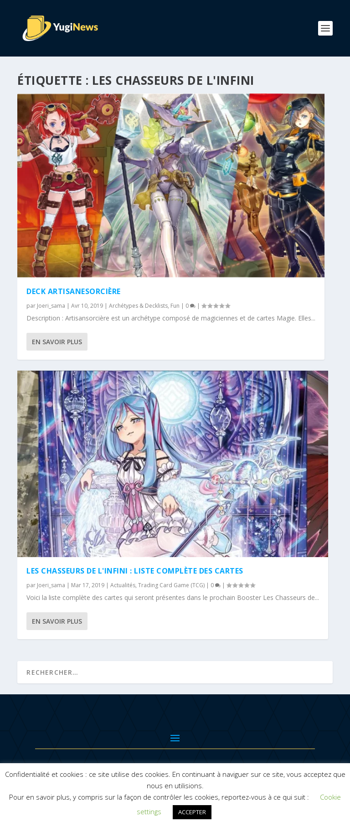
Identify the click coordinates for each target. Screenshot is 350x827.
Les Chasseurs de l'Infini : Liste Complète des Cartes (134, 571)
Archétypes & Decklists (138, 306)
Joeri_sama (51, 306)
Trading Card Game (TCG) (171, 585)
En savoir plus (57, 341)
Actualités (122, 585)
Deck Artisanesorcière (73, 291)
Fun (175, 306)
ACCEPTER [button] (192, 812)
